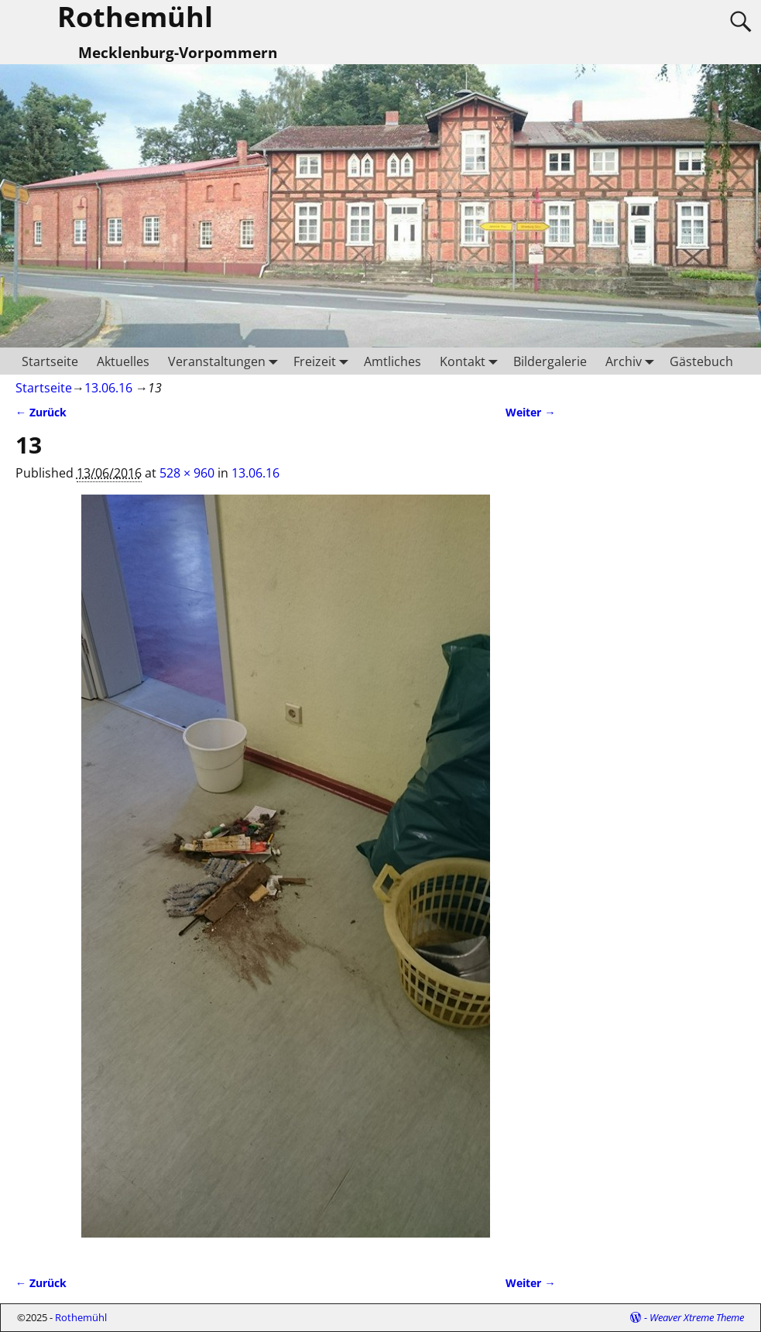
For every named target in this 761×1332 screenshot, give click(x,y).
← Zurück (41, 412)
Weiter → (530, 412)
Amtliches (392, 361)
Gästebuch (701, 361)
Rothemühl (81, 1317)
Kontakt (472, 361)
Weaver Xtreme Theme (697, 1317)
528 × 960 (186, 472)
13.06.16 (108, 387)
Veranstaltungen (226, 361)
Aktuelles (123, 361)
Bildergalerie (550, 361)
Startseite (50, 361)
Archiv (632, 361)
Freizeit (324, 361)
